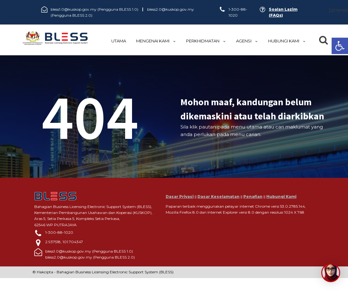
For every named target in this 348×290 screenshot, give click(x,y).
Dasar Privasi (180, 196)
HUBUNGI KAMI (287, 40)
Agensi (247, 40)
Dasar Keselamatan (218, 196)
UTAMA (118, 40)
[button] (340, 46)
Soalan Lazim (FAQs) (283, 12)
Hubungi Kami (281, 196)
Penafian (252, 196)
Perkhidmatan (206, 40)
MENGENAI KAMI (156, 40)
